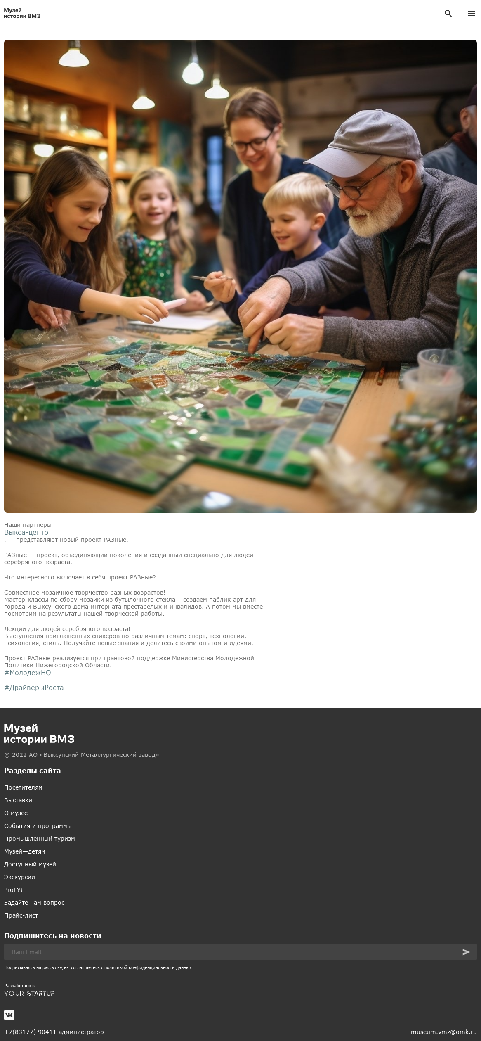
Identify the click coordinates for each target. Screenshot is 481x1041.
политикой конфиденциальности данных (148, 967)
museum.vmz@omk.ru (444, 1031)
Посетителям (23, 787)
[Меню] (471, 13)
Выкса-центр (26, 532)
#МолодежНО (27, 672)
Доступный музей (30, 864)
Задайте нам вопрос (34, 902)
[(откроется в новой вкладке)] (240, 993)
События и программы (38, 825)
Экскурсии (19, 876)
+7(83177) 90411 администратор (54, 1031)
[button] (466, 952)
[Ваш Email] (240, 952)
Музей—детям (24, 851)
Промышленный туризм (39, 838)
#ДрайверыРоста (34, 687)
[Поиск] (448, 13)
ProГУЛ (14, 889)
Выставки (18, 800)
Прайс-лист (21, 915)
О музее (16, 812)
